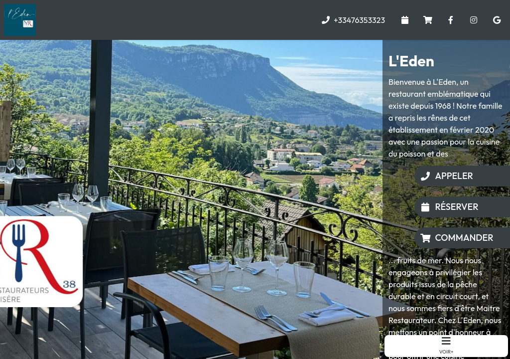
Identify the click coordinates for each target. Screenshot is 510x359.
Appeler (446, 175)
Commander (457, 237)
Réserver (449, 206)
